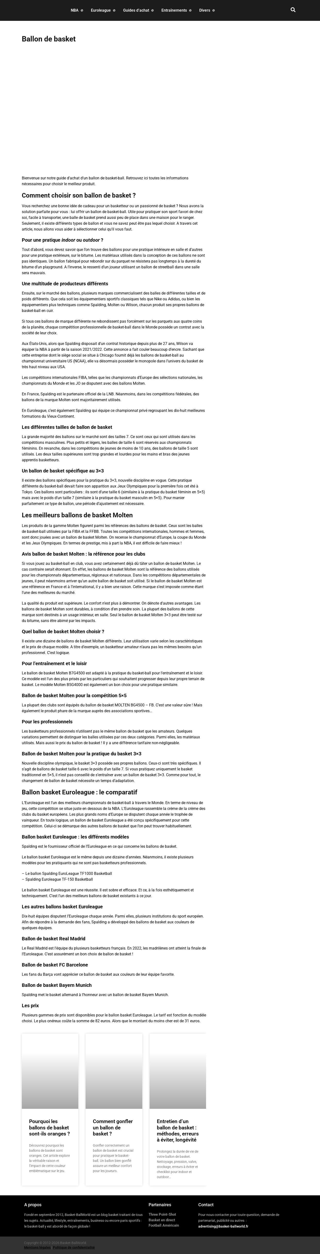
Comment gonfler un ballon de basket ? (113, 1127)
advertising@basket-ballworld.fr (223, 1226)
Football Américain (164, 1225)
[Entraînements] (177, 10)
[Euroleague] (103, 10)
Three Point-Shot (162, 1214)
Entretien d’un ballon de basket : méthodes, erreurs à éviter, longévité (178, 1130)
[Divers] (207, 10)
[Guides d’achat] (139, 10)
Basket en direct (162, 1220)
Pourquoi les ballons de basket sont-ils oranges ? (49, 1127)
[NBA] (77, 10)
